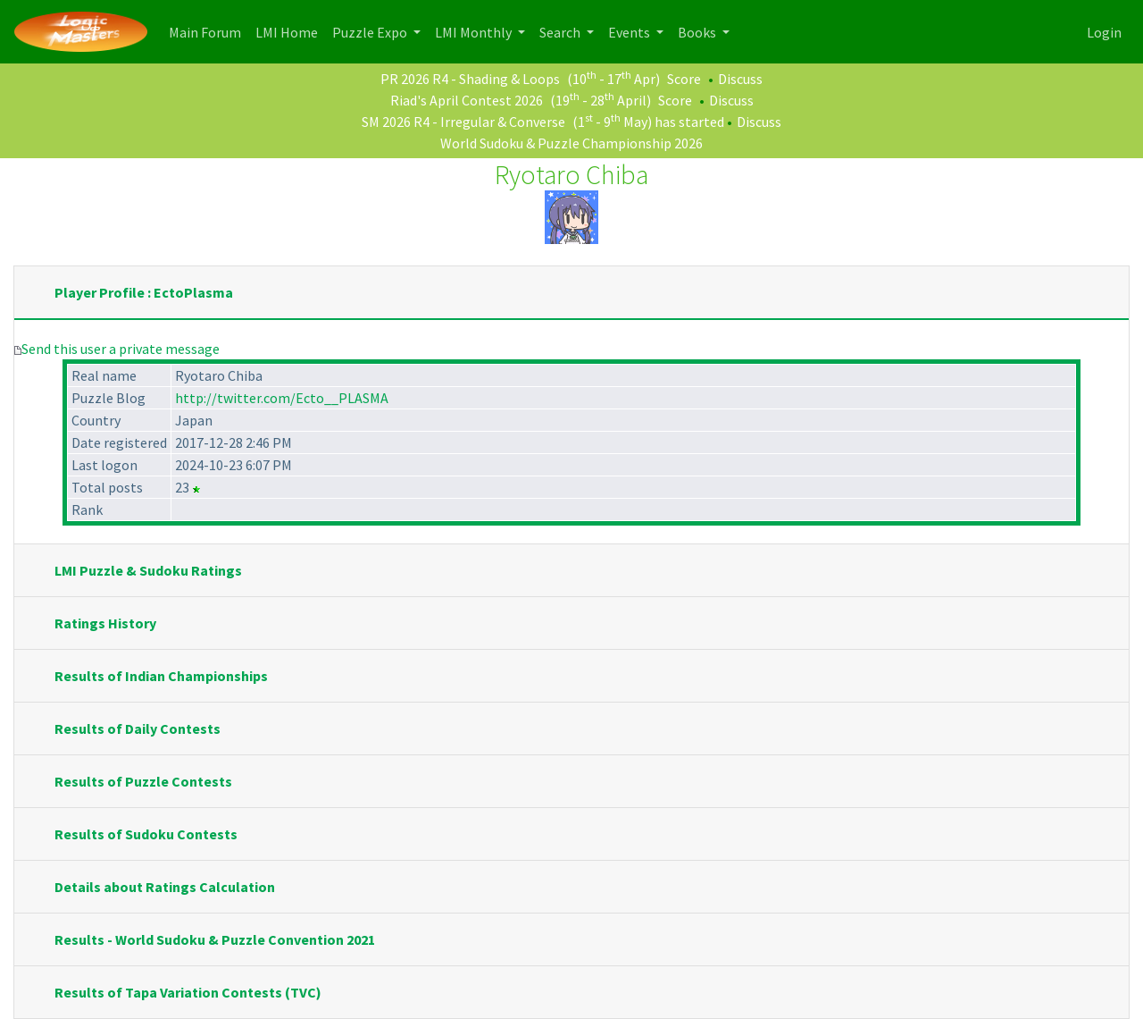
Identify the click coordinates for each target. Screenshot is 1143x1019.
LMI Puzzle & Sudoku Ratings (148, 570)
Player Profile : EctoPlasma (143, 292)
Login (1104, 32)
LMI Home (290, 31)
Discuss (740, 79)
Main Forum (208, 31)
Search (561, 32)
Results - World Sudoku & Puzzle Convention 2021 (214, 939)
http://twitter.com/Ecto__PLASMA (281, 398)
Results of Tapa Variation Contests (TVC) (187, 992)
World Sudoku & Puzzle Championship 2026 (571, 143)
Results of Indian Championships (161, 676)
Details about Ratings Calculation (164, 887)
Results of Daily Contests (137, 728)
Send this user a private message (120, 349)
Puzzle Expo (371, 32)
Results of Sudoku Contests (146, 834)
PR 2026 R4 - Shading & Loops (470, 79)
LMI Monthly (474, 32)
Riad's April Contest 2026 (466, 100)
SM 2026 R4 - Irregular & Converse (463, 122)
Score (684, 79)
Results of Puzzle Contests (143, 781)
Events (630, 32)
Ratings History (105, 623)
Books (698, 32)
